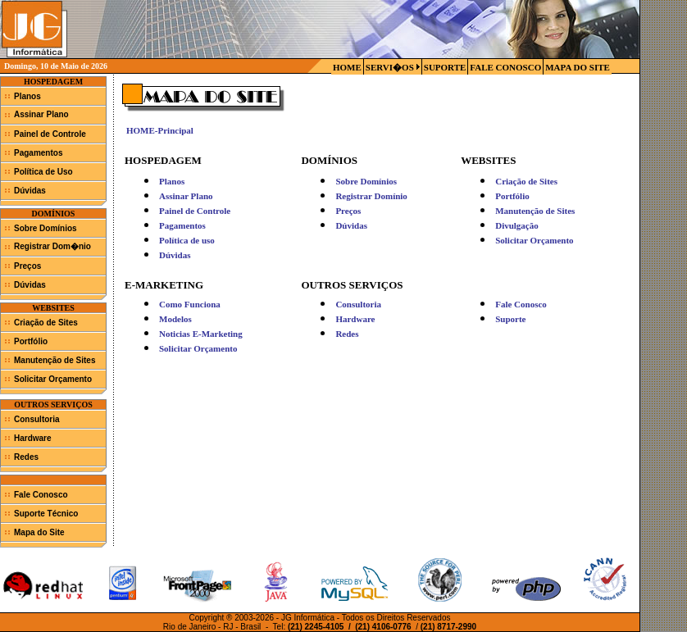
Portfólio (31, 341)
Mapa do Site (39, 532)
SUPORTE (445, 67)
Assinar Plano (41, 114)
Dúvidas (30, 190)
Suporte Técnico (46, 513)
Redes (26, 456)
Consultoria (37, 419)
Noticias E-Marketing (201, 334)
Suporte (510, 319)
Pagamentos (38, 152)
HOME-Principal (159, 130)
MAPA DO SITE (577, 67)
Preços (27, 266)
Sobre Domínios (45, 228)
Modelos (175, 319)
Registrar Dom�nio (52, 246)
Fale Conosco (41, 494)
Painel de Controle (50, 134)
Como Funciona (190, 304)
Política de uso (187, 240)
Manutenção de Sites (54, 360)
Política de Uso (43, 171)
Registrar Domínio (371, 196)
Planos (27, 96)
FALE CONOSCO (505, 67)
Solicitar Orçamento (53, 379)
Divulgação (517, 225)
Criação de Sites (46, 322)
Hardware (33, 438)
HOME (347, 67)
